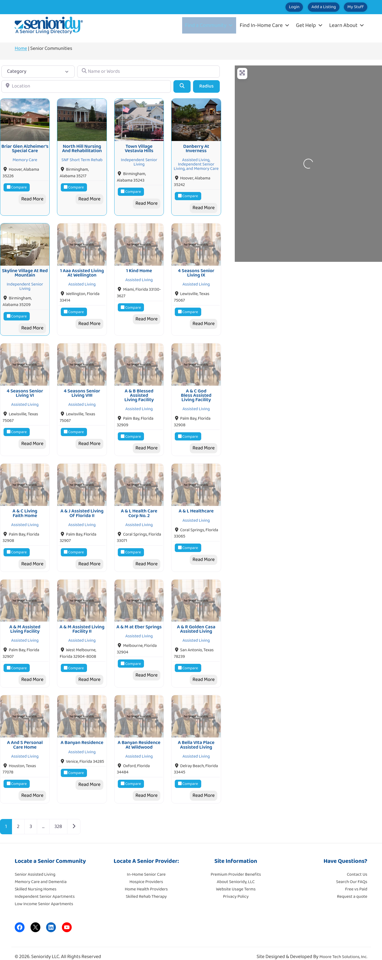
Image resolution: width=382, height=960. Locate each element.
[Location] (86, 86)
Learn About (347, 25)
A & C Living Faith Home (25, 508)
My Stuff (351, 7)
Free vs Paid (356, 881)
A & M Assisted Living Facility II (81, 622)
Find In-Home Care (265, 25)
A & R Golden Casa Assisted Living (196, 622)
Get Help (309, 25)
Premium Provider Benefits (235, 866)
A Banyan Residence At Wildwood (139, 737)
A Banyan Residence (82, 735)
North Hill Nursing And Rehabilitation (82, 147)
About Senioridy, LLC (236, 874)
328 (58, 819)
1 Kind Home (139, 268)
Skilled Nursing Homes (35, 881)
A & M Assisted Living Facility (24, 622)
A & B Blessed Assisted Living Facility (139, 391)
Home (21, 48)
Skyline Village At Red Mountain (25, 270)
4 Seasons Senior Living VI (25, 389)
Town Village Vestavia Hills (139, 147)
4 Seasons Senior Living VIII (82, 389)
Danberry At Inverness (196, 147)
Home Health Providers (146, 881)
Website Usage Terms (235, 881)
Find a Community (209, 25)
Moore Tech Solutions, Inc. (343, 949)
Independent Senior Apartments (45, 888)
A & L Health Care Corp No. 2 (139, 508)
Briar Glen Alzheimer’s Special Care (25, 147)
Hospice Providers (146, 874)
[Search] (182, 86)
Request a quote (352, 888)
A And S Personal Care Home (25, 737)
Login (273, 7)
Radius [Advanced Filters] (206, 86)
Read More (32, 198)
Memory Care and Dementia (41, 874)
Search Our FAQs (351, 874)
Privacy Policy (236, 888)
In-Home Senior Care (146, 866)
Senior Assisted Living (35, 866)
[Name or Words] (148, 71)
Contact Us (357, 866)
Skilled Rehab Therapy (146, 888)
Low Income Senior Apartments (44, 896)
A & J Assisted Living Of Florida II (82, 508)
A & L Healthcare (196, 506)
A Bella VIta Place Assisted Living (196, 737)
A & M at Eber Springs (139, 620)
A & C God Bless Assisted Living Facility (196, 391)
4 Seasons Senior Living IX (196, 270)
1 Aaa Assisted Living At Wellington (82, 270)
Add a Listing (311, 7)
